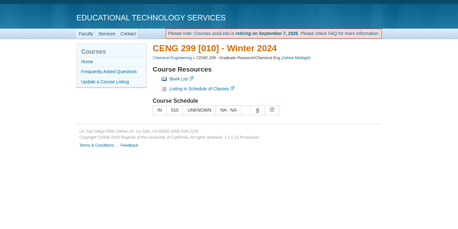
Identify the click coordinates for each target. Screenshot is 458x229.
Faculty (86, 33)
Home (87, 61)
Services (106, 33)
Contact (128, 33)
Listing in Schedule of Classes (199, 88)
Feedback (129, 145)
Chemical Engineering (172, 58)
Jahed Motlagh (296, 58)
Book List (179, 78)
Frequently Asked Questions (109, 71)
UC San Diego (345, 17)
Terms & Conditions (97, 145)
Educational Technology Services (151, 17)
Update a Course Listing (105, 81)
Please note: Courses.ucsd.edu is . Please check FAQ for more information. (273, 33)
